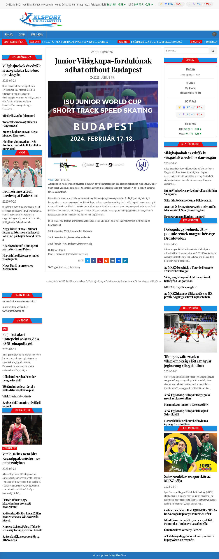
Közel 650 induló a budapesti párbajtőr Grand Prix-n (20, 247)
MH (5, 329)
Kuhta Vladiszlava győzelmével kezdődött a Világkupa (190, 192)
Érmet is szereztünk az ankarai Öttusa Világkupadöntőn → (133, 281)
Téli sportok (104, 52)
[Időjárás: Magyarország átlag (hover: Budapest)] (185, 4)
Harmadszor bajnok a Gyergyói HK (186, 404)
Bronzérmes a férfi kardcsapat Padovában (20, 193)
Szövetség (75, 267)
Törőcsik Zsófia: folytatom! (18, 116)
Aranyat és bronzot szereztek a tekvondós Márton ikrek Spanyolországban (190, 208)
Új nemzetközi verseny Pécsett (182, 530)
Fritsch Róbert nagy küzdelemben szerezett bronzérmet (16, 503)
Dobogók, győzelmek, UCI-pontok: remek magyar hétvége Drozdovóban (189, 233)
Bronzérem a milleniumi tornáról (184, 216)
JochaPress (9, 448)
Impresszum (37, 34)
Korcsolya (64, 267)
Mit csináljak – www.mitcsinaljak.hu (19, 301)
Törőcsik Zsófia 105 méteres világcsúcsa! (19, 123)
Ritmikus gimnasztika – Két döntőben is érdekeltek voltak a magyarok (21, 145)
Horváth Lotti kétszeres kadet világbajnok (20, 257)
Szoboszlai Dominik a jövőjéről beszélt (21, 404)
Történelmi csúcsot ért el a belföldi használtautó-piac (18, 388)
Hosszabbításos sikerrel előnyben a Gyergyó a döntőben (186, 422)
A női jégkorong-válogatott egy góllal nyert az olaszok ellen (187, 396)
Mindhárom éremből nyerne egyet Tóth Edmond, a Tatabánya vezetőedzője (188, 522)
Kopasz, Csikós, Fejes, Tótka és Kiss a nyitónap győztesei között (21, 528)
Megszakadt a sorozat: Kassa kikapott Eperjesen (20, 133)
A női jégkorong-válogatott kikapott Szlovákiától (186, 412)
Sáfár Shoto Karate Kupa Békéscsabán (188, 200)
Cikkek (22, 34)
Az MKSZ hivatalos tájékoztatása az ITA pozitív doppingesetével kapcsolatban (188, 295)
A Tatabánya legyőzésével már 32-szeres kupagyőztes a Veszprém (189, 538)
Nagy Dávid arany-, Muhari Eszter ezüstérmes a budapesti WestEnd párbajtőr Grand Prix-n (21, 234)
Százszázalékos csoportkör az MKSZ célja (20, 538)
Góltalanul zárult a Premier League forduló (19, 378)
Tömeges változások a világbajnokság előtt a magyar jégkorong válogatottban (187, 361)
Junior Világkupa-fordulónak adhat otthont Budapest (103, 65)
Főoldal (9, 34)
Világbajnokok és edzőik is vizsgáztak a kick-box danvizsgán (21, 70)
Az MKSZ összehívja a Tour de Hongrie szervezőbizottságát (188, 269)
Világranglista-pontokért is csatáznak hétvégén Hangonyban (187, 279)
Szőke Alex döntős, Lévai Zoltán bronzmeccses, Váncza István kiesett (21, 516)
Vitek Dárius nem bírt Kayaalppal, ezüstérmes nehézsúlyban (21, 458)
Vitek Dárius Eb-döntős (16, 396)
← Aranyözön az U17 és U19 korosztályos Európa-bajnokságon (75, 281)
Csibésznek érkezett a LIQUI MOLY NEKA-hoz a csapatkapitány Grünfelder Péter (190, 512)
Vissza (51, 179)
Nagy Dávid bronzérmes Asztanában (17, 267)
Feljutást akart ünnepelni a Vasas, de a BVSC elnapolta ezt (20, 339)
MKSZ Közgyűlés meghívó (180, 287)
